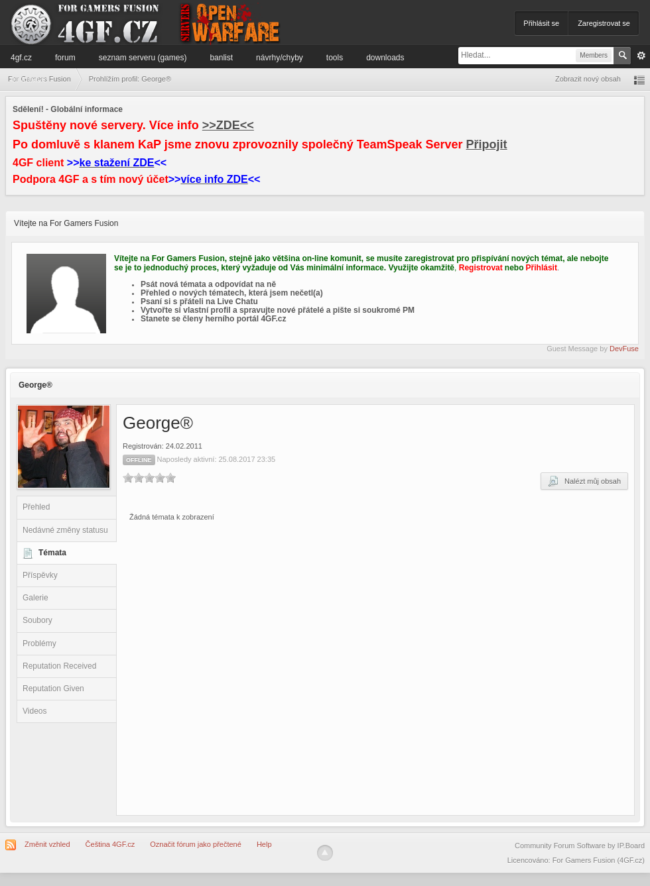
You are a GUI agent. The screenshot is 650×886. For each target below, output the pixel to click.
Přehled (36, 507)
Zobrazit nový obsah (588, 79)
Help (264, 844)
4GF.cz (21, 57)
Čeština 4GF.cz (110, 844)
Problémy (39, 643)
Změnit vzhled (47, 844)
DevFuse (624, 349)
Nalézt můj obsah (584, 481)
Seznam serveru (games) (143, 57)
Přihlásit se (541, 23)
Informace (28, 78)
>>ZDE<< (228, 125)
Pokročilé (641, 55)
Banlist (221, 57)
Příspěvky (40, 575)
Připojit (486, 144)
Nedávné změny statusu (65, 530)
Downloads (385, 57)
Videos (34, 711)
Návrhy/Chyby (279, 57)
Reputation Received (59, 666)
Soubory (37, 620)
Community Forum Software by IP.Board (580, 846)
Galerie (35, 597)
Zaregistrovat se (604, 23)
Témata (52, 552)
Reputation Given (53, 688)
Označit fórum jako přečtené (195, 844)
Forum (65, 57)
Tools (334, 57)
